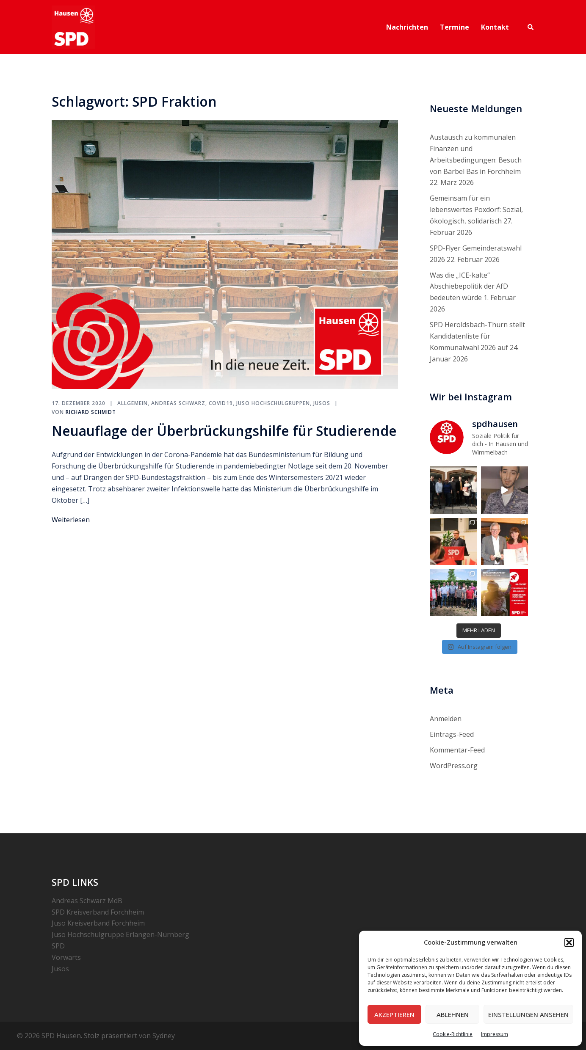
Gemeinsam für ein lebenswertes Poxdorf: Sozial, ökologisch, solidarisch (476, 209)
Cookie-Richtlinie (453, 1034)
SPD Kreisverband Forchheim (98, 912)
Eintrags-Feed (452, 734)
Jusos (321, 403)
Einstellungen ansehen (528, 1014)
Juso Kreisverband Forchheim (98, 923)
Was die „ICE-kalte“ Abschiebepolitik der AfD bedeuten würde (469, 286)
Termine (454, 27)
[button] (569, 942)
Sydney (163, 1035)
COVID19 (221, 403)
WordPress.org (454, 765)
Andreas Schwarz (178, 403)
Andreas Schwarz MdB (87, 900)
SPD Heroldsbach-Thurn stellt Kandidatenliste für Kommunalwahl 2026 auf (477, 336)
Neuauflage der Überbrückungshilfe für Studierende (224, 431)
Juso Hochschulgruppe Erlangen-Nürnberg (120, 934)
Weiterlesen (71, 519)
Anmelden (446, 718)
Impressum (494, 1034)
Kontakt (495, 27)
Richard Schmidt (91, 412)
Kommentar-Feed (457, 750)
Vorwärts (66, 957)
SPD (58, 946)
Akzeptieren (394, 1014)
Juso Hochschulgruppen (273, 403)
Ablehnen (453, 1014)
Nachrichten (407, 27)
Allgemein (132, 403)
